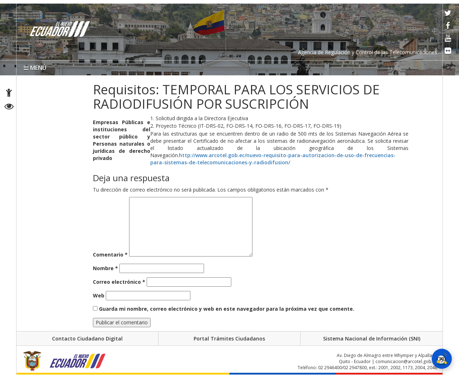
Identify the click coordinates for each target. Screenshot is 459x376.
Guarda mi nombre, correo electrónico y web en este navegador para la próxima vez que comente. (226, 308)
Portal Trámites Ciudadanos (229, 338)
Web (98, 295)
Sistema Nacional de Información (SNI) (371, 338)
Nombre (105, 268)
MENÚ (35, 68)
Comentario (110, 254)
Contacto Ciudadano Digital (87, 338)
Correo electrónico (119, 281)
